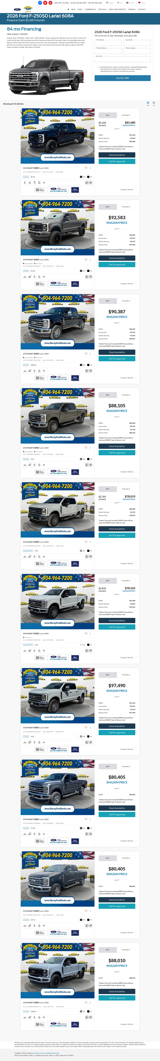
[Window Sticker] (90, 182)
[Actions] (90, 168)
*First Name (100, 40)
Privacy (42, 1053)
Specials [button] (102, 9)
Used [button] (80, 9)
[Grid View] (147, 104)
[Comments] (86, 182)
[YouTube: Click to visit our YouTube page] (45, 3)
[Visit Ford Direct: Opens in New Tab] (74, 1055)
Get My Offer (122, 78)
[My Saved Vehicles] (141, 3)
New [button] (73, 9)
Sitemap (36, 1053)
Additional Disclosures (52, 1053)
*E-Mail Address (101, 48)
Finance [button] (132, 9)
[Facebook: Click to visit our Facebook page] (40, 3)
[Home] (68, 9)
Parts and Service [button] (117, 9)
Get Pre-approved (117, 161)
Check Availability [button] (117, 155)
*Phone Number (130, 48)
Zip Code (99, 56)
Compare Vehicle (126, 189)
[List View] (154, 104)
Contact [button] (142, 9)
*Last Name (129, 40)
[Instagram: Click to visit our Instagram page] (50, 3)
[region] (117, 141)
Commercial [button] (90, 9)
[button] (92, 136)
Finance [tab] (126, 115)
